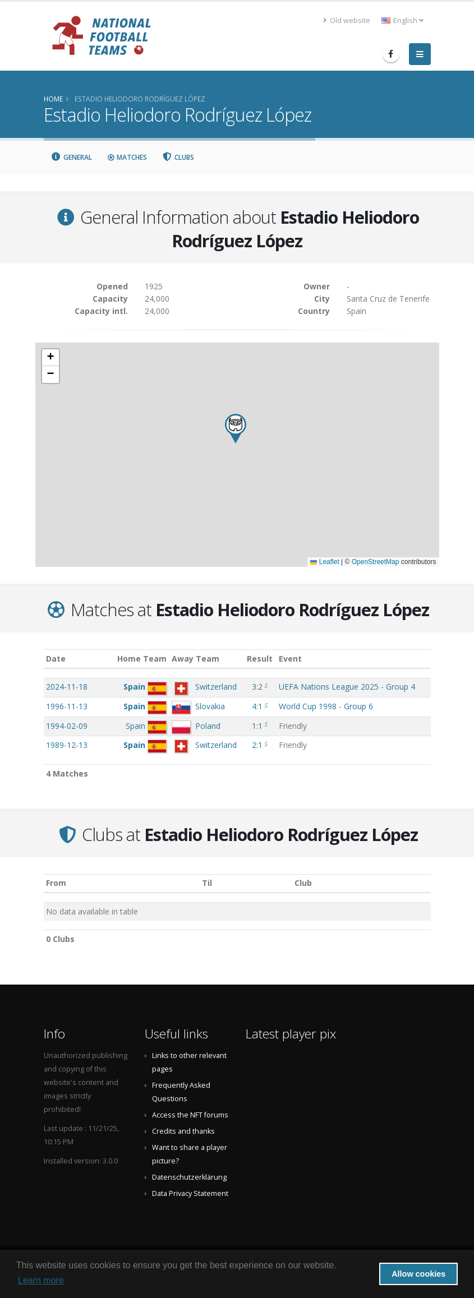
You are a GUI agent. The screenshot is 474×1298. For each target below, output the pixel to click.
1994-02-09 (67, 725)
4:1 (257, 706)
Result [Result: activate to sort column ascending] (260, 658)
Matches (127, 157)
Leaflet (324, 562)
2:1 (257, 745)
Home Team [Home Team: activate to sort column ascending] (142, 658)
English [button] (402, 20)
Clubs (178, 157)
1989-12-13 (67, 745)
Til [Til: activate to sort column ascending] (207, 882)
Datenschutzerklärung (189, 1177)
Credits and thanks (183, 1131)
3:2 (257, 686)
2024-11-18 (67, 686)
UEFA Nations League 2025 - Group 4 (347, 686)
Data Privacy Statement (190, 1193)
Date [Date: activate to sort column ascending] (56, 658)
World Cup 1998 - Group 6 (326, 706)
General (72, 157)
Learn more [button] (41, 1280)
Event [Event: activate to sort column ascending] (290, 658)
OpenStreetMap (375, 562)
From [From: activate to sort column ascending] (56, 882)
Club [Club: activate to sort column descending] (303, 882)
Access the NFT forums (190, 1115)
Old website (346, 20)
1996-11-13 (67, 706)
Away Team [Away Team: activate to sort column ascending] (195, 658)
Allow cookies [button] (418, 1273)
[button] (235, 428)
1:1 (257, 725)
